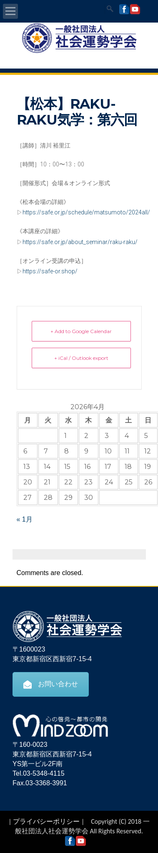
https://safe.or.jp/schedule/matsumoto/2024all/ (86, 212)
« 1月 (25, 519)
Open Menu (10, 11)
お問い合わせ (50, 684)
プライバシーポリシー (46, 821)
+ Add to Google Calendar (81, 331)
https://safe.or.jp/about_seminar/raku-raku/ (80, 242)
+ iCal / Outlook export (81, 358)
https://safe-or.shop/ (50, 271)
